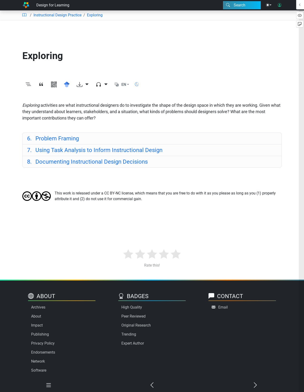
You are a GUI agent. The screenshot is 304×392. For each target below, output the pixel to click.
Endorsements (43, 352)
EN (123, 84)
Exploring (95, 15)
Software (38, 370)
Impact (37, 325)
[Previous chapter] (152, 385)
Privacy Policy (43, 343)
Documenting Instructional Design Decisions (87, 161)
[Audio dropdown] (102, 85)
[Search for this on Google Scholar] (67, 85)
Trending (128, 334)
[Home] (25, 5)
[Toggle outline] (28, 85)
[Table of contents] (24, 15)
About (36, 316)
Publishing (40, 334)
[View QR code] (54, 85)
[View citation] (41, 85)
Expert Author (132, 343)
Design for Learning (52, 5)
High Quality (131, 307)
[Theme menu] (269, 5)
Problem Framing (53, 138)
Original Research (136, 325)
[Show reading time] (137, 84)
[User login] (280, 5)
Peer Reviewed (133, 316)
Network (38, 361)
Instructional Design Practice (57, 15)
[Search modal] (242, 5)
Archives (38, 307)
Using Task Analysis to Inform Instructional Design (94, 150)
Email (223, 307)
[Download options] (83, 85)
